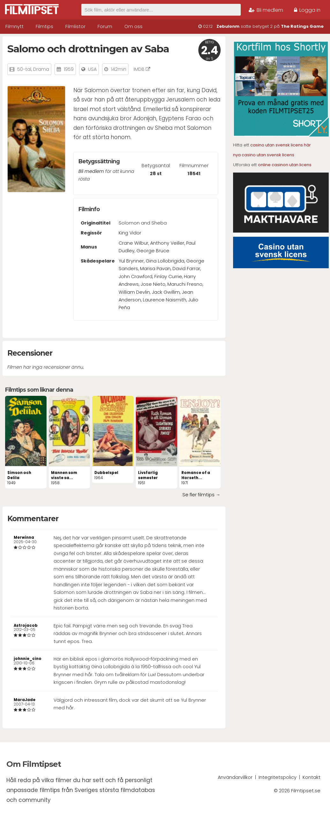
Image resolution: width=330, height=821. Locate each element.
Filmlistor (75, 26)
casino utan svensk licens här (280, 145)
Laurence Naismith (164, 300)
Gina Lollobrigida (165, 261)
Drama (41, 69)
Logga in (307, 10)
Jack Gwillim (166, 292)
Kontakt (311, 777)
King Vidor (130, 233)
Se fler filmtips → (201, 495)
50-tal (24, 69)
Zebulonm (227, 26)
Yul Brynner (131, 261)
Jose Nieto (153, 284)
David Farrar (186, 268)
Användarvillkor (235, 777)
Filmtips (44, 26)
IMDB (142, 69)
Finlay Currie (168, 276)
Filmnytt (14, 26)
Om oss (133, 26)
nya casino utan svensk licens (263, 155)
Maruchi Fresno (184, 284)
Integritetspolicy (278, 777)
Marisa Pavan (155, 268)
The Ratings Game (302, 26)
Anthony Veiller (167, 243)
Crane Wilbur (133, 243)
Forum (105, 26)
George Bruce (152, 251)
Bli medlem (266, 10)
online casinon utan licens (285, 165)
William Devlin (134, 292)
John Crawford (135, 276)
